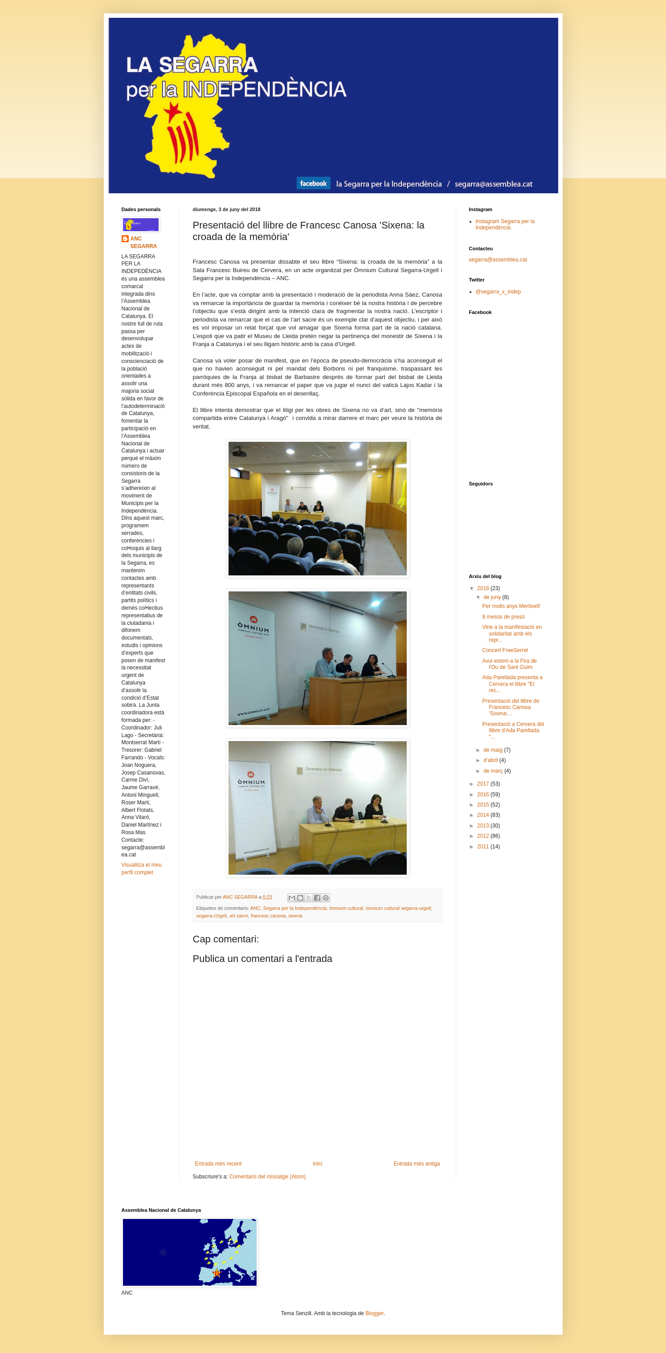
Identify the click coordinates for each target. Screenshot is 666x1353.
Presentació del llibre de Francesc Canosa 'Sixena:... (510, 707)
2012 (483, 836)
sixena (295, 915)
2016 (483, 794)
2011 (483, 847)
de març (493, 771)
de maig (493, 750)
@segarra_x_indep (498, 292)
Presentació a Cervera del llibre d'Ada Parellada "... (513, 730)
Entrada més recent (218, 1164)
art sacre (238, 915)
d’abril (491, 760)
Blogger (374, 1313)
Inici (317, 1164)
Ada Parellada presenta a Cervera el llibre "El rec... (512, 683)
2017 (483, 784)
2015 (483, 805)
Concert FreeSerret (505, 650)
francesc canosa (268, 915)
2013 (483, 826)
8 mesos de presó (503, 617)
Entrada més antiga (416, 1164)
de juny (492, 597)
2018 (483, 588)
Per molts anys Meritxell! (511, 606)
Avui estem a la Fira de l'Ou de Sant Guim (509, 664)
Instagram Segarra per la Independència (505, 224)
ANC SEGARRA (144, 242)
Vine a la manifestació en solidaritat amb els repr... (512, 633)
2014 (483, 815)
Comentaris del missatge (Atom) (267, 1177)
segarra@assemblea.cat (498, 260)
